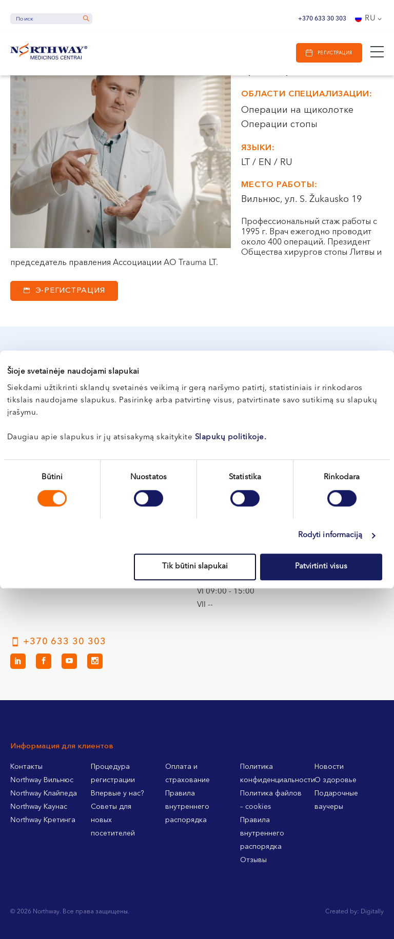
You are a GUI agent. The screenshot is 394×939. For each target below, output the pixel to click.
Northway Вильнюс (41, 780)
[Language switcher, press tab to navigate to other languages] (369, 19)
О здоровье (335, 780)
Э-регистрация (70, 291)
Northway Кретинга (42, 820)
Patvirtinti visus (321, 566)
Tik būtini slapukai (195, 566)
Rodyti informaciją (330, 535)
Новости (329, 766)
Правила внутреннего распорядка (187, 807)
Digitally (372, 912)
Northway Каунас (38, 806)
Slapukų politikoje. (231, 437)
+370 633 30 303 (322, 19)
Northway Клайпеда (43, 793)
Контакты (26, 766)
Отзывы (253, 860)
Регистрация (334, 53)
